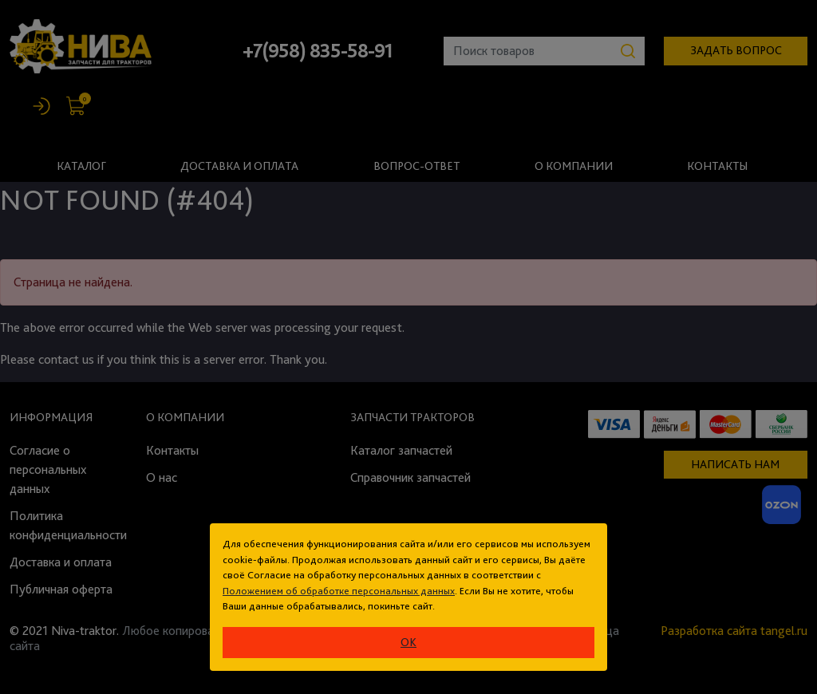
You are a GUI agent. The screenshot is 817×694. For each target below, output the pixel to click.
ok (408, 642)
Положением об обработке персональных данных (339, 591)
